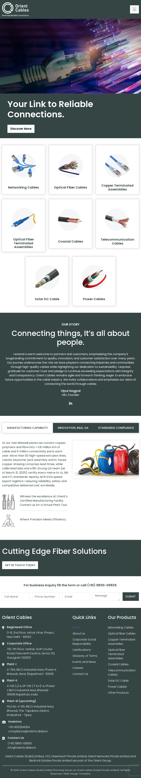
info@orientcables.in (22, 748)
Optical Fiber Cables (122, 633)
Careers (78, 668)
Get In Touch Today (20, 565)
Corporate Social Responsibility (84, 641)
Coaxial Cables (118, 664)
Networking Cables (121, 627)
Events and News (84, 662)
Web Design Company (77, 773)
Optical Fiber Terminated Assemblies (116, 654)
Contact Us (80, 674)
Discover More (20, 129)
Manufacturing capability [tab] (27, 428)
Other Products (118, 693)
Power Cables (117, 687)
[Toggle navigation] (134, 9)
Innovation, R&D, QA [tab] (73, 428)
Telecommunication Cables (122, 672)
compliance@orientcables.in (28, 731)
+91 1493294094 (19, 727)
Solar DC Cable (118, 681)
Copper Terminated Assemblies (121, 641)
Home (77, 627)
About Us (79, 633)
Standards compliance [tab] (116, 428)
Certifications (82, 650)
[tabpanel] (70, 485)
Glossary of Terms (85, 656)
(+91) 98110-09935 (20, 743)
